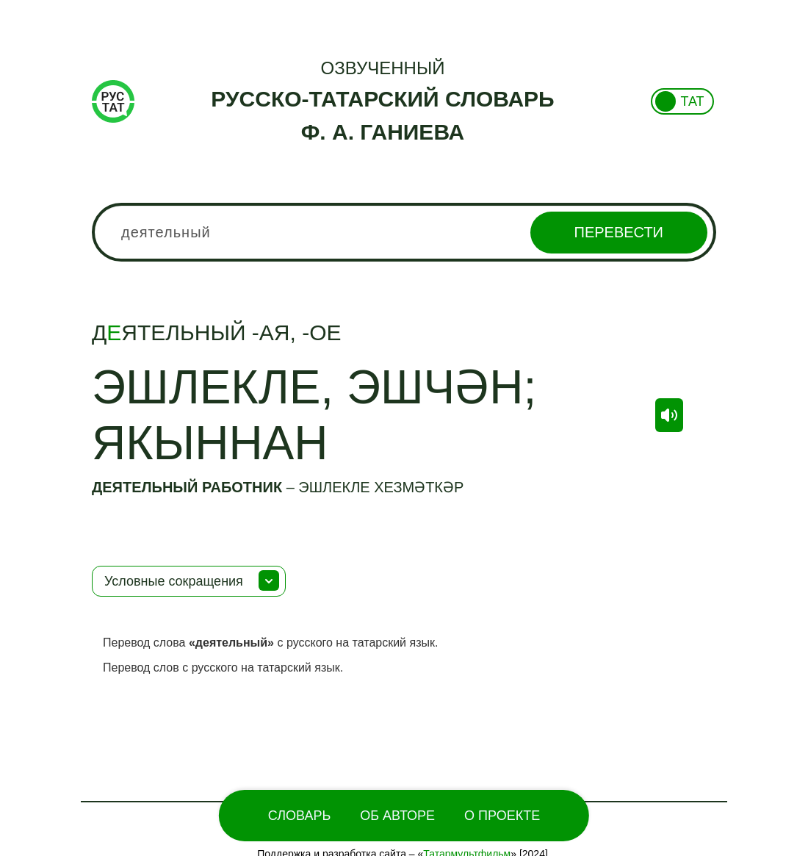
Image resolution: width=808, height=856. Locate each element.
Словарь (299, 815)
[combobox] (404, 232)
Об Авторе (397, 815)
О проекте (502, 815)
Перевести (618, 232)
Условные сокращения (173, 581)
